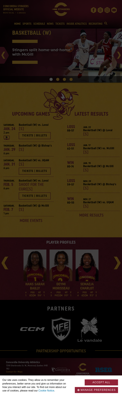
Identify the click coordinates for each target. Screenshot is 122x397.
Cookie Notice (46, 390)
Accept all (101, 382)
